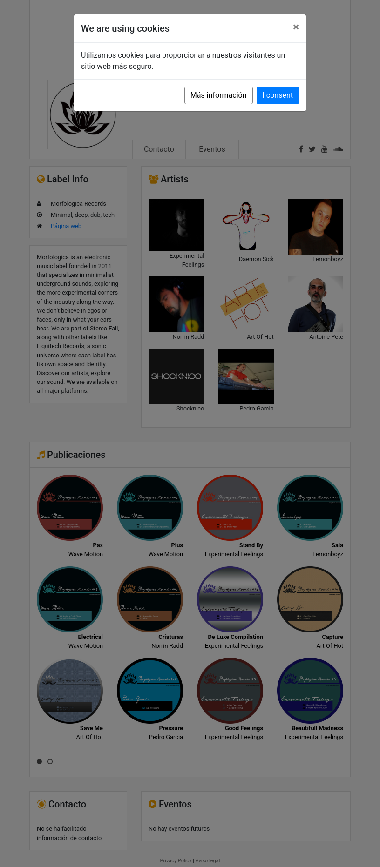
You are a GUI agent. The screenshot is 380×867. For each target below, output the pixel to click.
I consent (278, 95)
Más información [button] (218, 95)
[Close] (296, 27)
